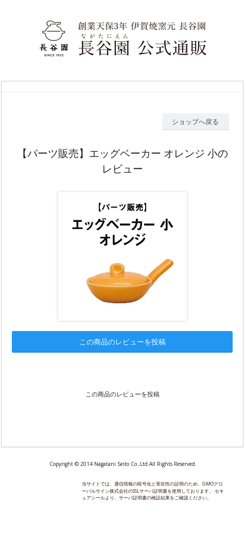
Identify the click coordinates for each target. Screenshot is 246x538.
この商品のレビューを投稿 (122, 341)
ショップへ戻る (195, 121)
